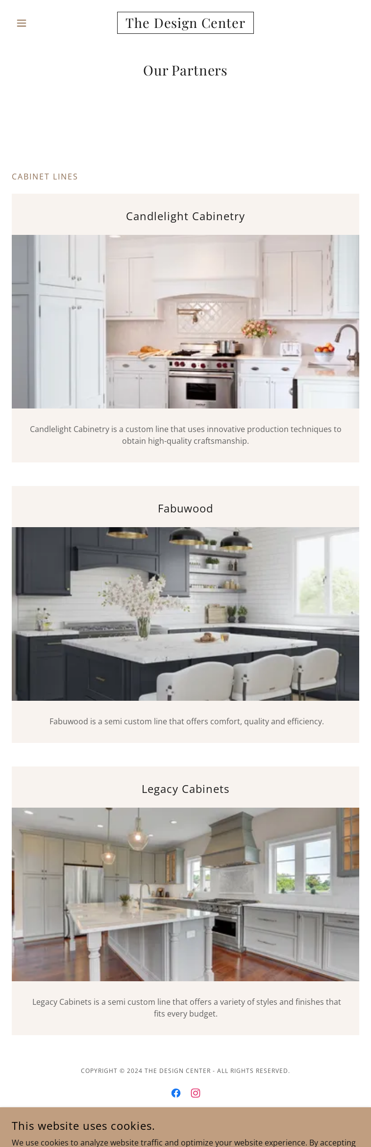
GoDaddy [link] (207, 1126)
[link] (185, 23)
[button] (38, 23)
